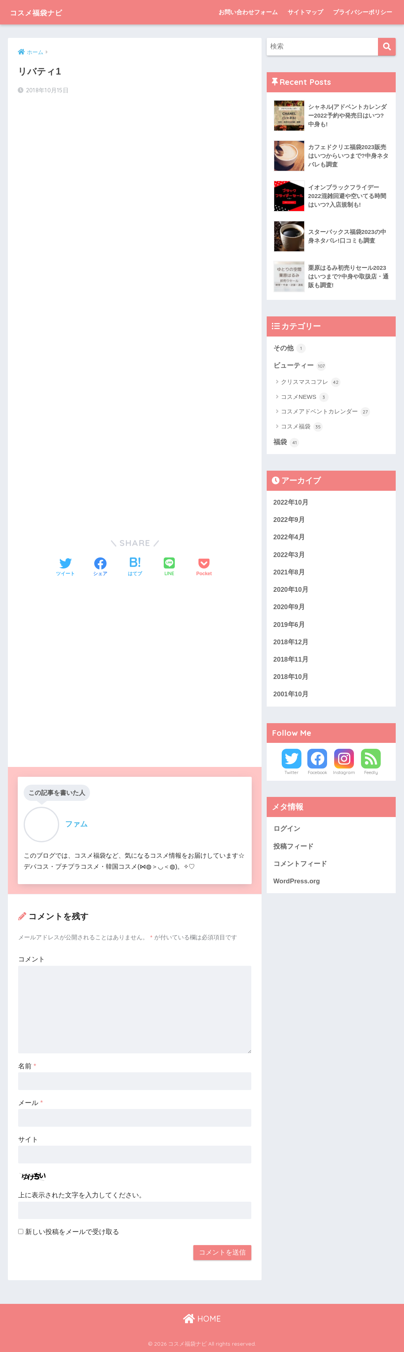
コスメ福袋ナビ (44, 12)
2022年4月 (289, 538)
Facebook (317, 775)
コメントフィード (300, 867)
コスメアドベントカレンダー (325, 412)
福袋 (286, 443)
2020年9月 (289, 609)
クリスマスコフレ (310, 382)
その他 (289, 348)
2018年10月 (291, 679)
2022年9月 (289, 520)
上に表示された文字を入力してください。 (82, 1195)
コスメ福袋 (302, 427)
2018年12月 (291, 644)
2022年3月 (289, 556)
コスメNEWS (305, 397)
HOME (202, 1319)
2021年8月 (289, 573)
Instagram (344, 775)
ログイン (286, 832)
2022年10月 (291, 503)
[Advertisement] (134, 164)
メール (30, 1103)
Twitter (291, 775)
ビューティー (299, 366)
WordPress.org (297, 884)
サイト (28, 1139)
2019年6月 (289, 626)
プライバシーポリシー (362, 12)
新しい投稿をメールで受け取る (72, 1232)
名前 (27, 1066)
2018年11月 (291, 662)
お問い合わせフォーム (248, 12)
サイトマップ (305, 12)
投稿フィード (293, 849)
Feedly (371, 775)
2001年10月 (291, 697)
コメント (31, 959)
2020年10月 (291, 591)
